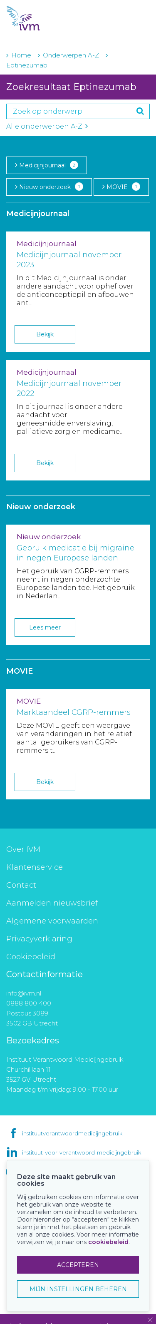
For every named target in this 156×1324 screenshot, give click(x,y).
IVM (54, 18)
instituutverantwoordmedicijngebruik (72, 1133)
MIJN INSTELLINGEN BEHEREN (78, 1289)
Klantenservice (34, 867)
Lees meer (45, 627)
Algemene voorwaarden (52, 921)
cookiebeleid (108, 1242)
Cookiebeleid (30, 956)
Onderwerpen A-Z (71, 55)
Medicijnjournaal (46, 165)
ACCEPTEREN (78, 1265)
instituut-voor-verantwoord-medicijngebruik (81, 1152)
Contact (21, 885)
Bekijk (45, 334)
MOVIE (121, 186)
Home (21, 55)
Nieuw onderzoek (49, 186)
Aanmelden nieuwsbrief (52, 903)
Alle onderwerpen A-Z (47, 126)
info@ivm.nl (23, 993)
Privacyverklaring (39, 938)
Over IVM (23, 849)
